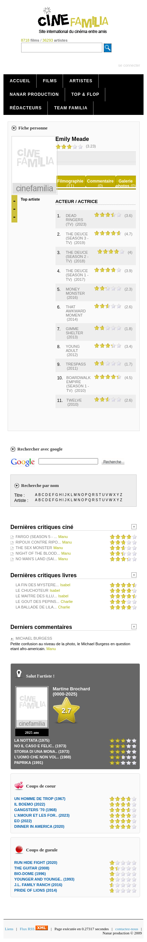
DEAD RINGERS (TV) (74, 219)
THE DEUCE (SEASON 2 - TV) (77, 256)
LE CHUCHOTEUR (32, 590)
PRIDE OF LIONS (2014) (35, 890)
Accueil (20, 80)
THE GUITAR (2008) (31, 868)
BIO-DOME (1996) (30, 874)
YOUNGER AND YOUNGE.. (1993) (44, 879)
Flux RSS (34, 929)
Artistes (81, 80)
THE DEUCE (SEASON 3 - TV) (77, 238)
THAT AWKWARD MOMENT (76, 311)
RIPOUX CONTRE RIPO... (38, 542)
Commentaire (100, 181)
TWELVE (73, 400)
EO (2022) (23, 821)
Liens (9, 929)
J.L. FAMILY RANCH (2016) (38, 885)
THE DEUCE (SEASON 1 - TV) (77, 275)
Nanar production (34, 94)
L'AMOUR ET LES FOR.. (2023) (42, 815)
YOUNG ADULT (73, 348)
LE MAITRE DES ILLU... (36, 596)
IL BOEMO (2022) (29, 804)
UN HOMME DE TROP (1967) (40, 799)
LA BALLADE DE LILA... (36, 607)
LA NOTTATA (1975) (32, 740)
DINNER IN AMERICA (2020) (39, 826)
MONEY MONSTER (75, 291)
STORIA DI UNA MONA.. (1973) (41, 751)
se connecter (129, 65)
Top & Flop (85, 94)
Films (50, 80)
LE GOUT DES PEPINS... (37, 601)
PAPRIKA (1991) (28, 762)
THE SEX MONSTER (34, 548)
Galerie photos (123, 183)
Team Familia (70, 108)
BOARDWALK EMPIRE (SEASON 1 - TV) (78, 384)
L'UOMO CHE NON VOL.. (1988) (42, 757)
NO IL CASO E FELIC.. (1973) (40, 746)
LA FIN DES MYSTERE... (37, 585)
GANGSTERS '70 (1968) (35, 810)
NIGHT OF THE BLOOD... (38, 553)
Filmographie (70, 181)
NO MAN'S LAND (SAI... (36, 559)
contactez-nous (126, 929)
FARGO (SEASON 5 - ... (36, 537)
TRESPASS (76, 364)
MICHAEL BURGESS (34, 638)
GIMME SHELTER (74, 331)
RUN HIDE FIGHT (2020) (35, 862)
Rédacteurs (26, 108)
